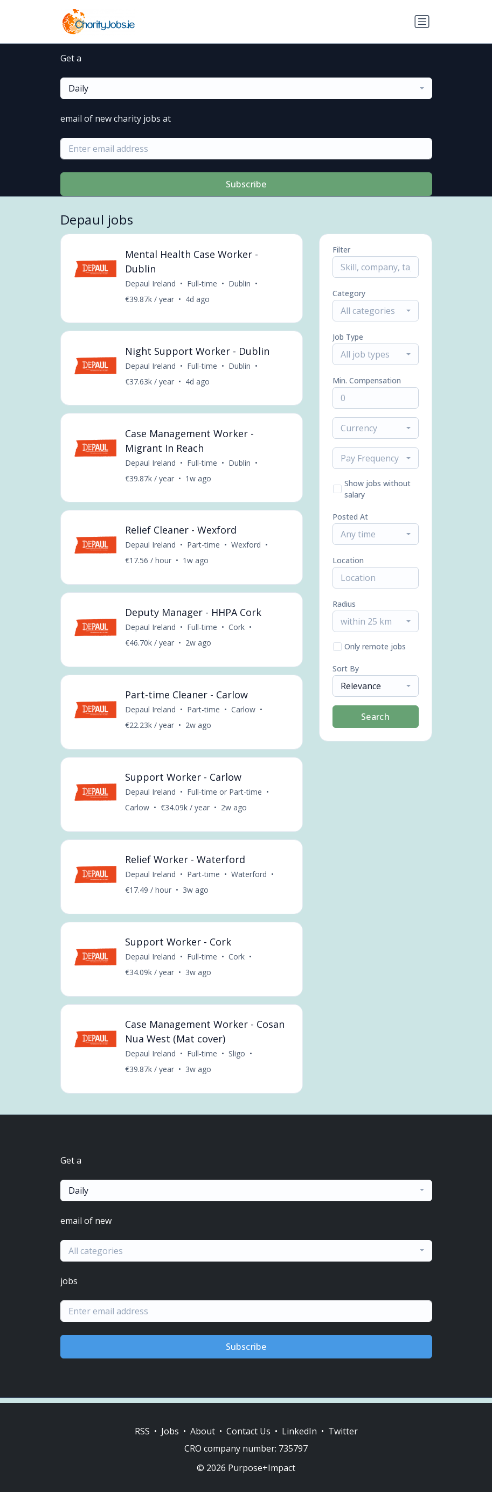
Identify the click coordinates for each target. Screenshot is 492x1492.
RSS (142, 1431)
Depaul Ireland (151, 283)
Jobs (170, 1431)
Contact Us (248, 1431)
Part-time (204, 547)
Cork (237, 630)
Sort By (345, 668)
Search (375, 717)
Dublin (240, 283)
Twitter (343, 1431)
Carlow (244, 713)
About (202, 1431)
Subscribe (246, 184)
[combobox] (246, 88)
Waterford (249, 878)
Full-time (203, 283)
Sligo (237, 1059)
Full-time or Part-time (225, 795)
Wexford (246, 547)
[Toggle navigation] (422, 21)
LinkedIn (299, 1431)
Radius (344, 604)
